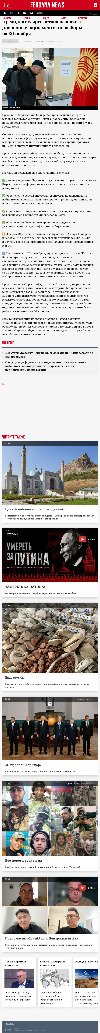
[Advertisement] (50, 412)
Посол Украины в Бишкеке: (15, 963)
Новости (7, 18)
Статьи (27, 18)
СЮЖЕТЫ (82, 18)
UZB (31, 13)
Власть (49, 41)
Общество (39, 41)
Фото (63, 18)
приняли (19, 257)
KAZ (4, 13)
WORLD (39, 13)
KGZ (11, 13)
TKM (24, 13)
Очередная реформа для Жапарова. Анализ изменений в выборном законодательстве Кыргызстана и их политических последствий (45, 366)
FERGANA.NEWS (47, 5)
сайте (80, 122)
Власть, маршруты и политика (52, 963)
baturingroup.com (33, 1030)
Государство (26, 41)
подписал (84, 288)
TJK (18, 13)
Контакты (10, 1023)
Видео (46, 18)
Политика (59, 41)
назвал (62, 319)
